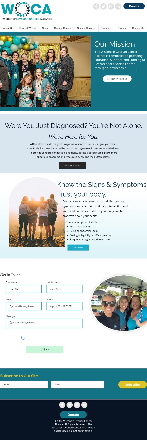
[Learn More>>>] (117, 78)
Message (10, 316)
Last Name (52, 282)
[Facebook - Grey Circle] (96, 6)
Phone (50, 299)
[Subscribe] (132, 384)
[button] (27, 28)
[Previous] (10, 71)
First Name (11, 282)
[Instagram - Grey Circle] (111, 6)
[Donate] (134, 6)
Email (8, 299)
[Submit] (44, 349)
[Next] (137, 71)
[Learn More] (78, 248)
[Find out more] (72, 165)
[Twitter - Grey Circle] (103, 6)
